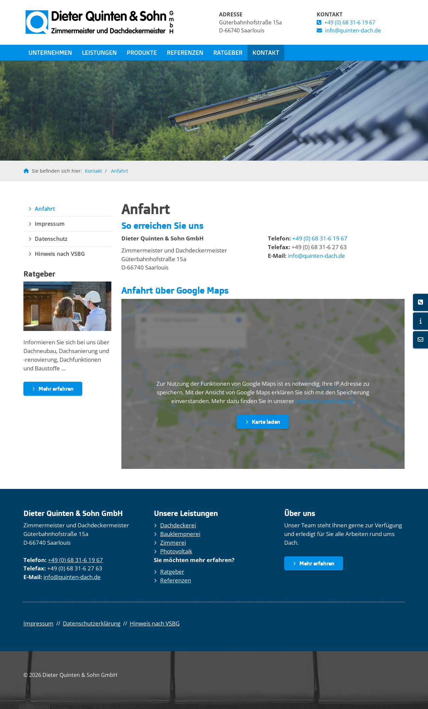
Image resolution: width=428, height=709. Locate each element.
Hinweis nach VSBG (60, 253)
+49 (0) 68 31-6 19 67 (349, 22)
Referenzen (185, 52)
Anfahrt (119, 171)
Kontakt (265, 52)
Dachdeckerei (178, 525)
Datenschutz (51, 238)
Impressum (50, 223)
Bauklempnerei (180, 534)
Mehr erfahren (56, 388)
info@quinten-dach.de (353, 30)
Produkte (142, 52)
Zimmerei (173, 542)
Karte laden (266, 421)
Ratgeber (227, 52)
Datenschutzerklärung (324, 401)
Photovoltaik (176, 551)
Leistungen (99, 52)
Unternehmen (50, 52)
